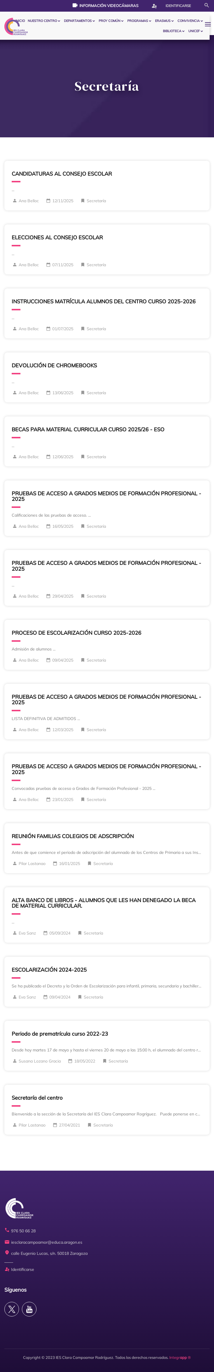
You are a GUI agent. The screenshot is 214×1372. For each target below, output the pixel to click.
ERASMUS (162, 21)
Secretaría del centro (37, 1097)
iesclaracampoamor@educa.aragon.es (43, 1242)
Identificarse (171, 5)
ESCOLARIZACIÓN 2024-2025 (49, 969)
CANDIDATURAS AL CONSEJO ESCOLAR (62, 173)
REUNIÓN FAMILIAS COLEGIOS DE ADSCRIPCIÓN (73, 836)
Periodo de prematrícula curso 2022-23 (60, 1033)
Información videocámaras (105, 5)
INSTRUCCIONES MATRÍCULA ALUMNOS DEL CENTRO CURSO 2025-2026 (104, 301)
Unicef (194, 31)
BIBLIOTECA (172, 31)
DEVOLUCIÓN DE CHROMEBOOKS (54, 365)
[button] (209, 24)
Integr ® (180, 1357)
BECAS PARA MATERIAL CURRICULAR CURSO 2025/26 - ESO (88, 429)
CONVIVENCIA (189, 21)
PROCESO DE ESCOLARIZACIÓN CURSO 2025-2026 (76, 632)
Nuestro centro (42, 21)
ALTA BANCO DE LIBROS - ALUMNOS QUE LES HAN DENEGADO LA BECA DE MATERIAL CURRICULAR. (104, 903)
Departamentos (78, 21)
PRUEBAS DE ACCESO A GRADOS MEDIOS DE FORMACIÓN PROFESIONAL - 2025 (106, 496)
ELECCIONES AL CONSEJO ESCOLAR (57, 237)
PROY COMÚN (109, 21)
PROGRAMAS (137, 21)
